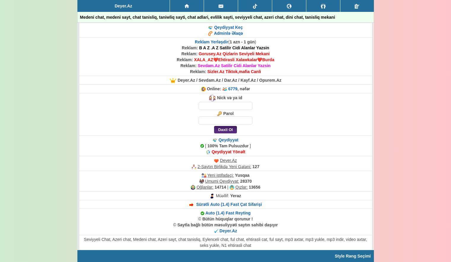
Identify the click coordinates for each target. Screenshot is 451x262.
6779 (233, 88)
